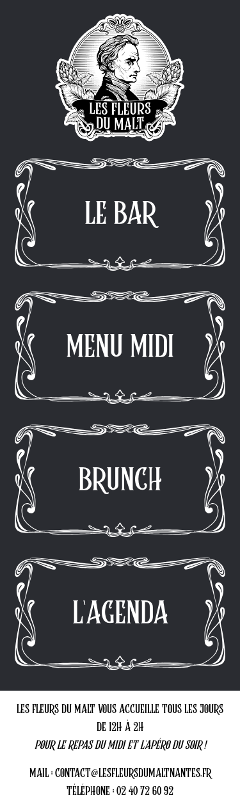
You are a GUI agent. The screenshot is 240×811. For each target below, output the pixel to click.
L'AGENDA (120, 613)
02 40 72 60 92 (144, 791)
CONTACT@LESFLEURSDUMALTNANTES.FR (133, 773)
